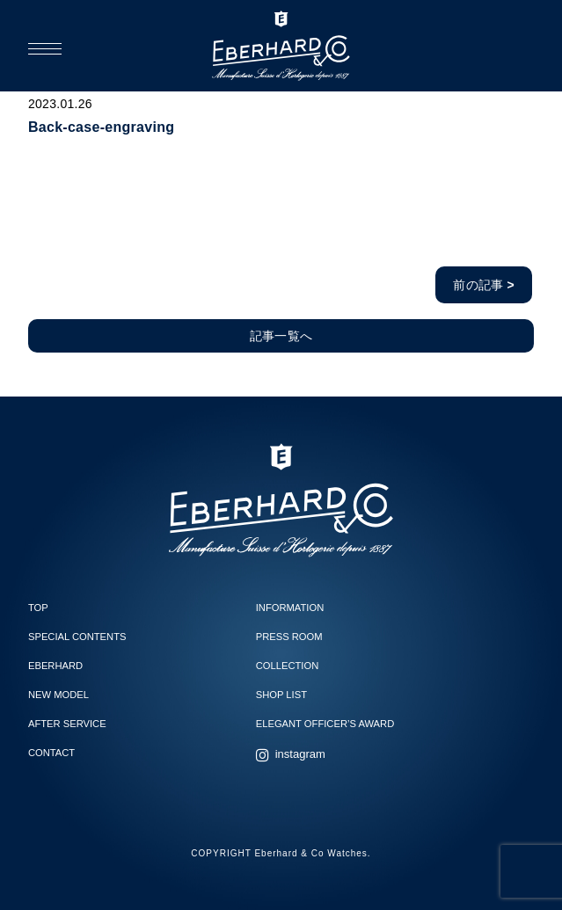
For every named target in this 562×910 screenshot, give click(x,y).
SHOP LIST (281, 694)
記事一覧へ (281, 336)
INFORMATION (290, 607)
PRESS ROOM (289, 636)
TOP (38, 607)
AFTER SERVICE (67, 723)
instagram (300, 754)
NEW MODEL (58, 694)
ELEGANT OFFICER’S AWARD (325, 723)
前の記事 (484, 285)
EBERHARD (55, 665)
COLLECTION (287, 665)
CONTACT (51, 752)
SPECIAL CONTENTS (77, 636)
